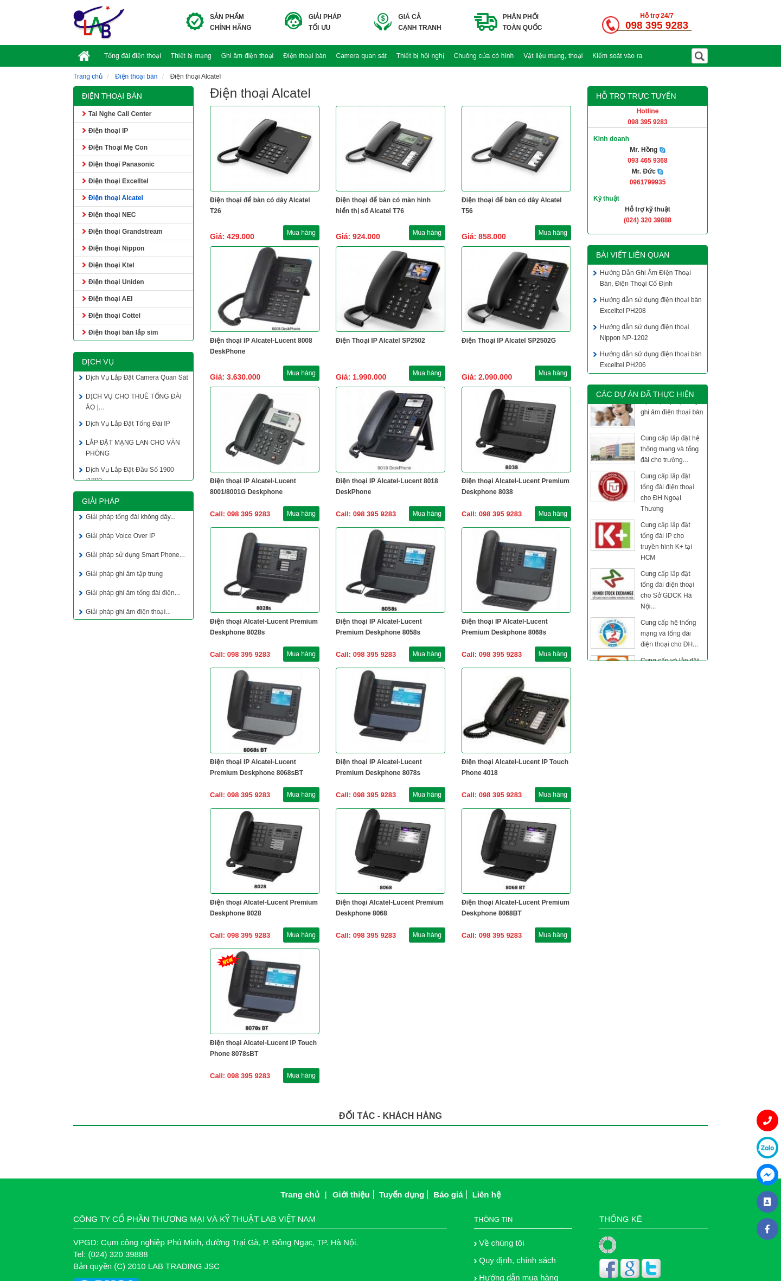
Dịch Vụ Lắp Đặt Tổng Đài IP (128, 425)
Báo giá (448, 1194)
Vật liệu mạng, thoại (552, 56)
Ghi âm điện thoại (247, 56)
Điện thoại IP (108, 130)
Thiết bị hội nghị (420, 56)
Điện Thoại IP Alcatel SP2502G (509, 340)
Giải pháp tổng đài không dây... (131, 518)
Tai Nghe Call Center (119, 114)
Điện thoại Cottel (114, 315)
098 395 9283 (656, 25)
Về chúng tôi (501, 1242)
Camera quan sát (361, 56)
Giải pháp (101, 501)
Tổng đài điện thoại (132, 56)
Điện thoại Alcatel (115, 198)
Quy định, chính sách (517, 1260)
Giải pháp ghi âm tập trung (124, 575)
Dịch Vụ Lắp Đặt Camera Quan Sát (137, 379)
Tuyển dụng (401, 1194)
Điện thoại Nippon (116, 248)
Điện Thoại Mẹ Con (118, 147)
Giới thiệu (351, 1194)
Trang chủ (88, 76)
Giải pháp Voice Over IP (120, 537)
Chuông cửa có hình (484, 56)
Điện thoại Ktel (111, 265)
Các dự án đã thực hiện (645, 394)
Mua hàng (301, 232)
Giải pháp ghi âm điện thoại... (128, 613)
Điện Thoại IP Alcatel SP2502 (380, 340)
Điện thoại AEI (110, 299)
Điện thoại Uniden (116, 282)
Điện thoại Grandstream (125, 231)
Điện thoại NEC (112, 215)
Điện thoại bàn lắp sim (123, 332)
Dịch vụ (98, 361)
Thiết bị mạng (191, 56)
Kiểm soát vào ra (617, 56)
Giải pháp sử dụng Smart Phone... (135, 556)
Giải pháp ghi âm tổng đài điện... (133, 594)
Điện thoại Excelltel (118, 181)
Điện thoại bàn (304, 56)
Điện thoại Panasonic (121, 164)
